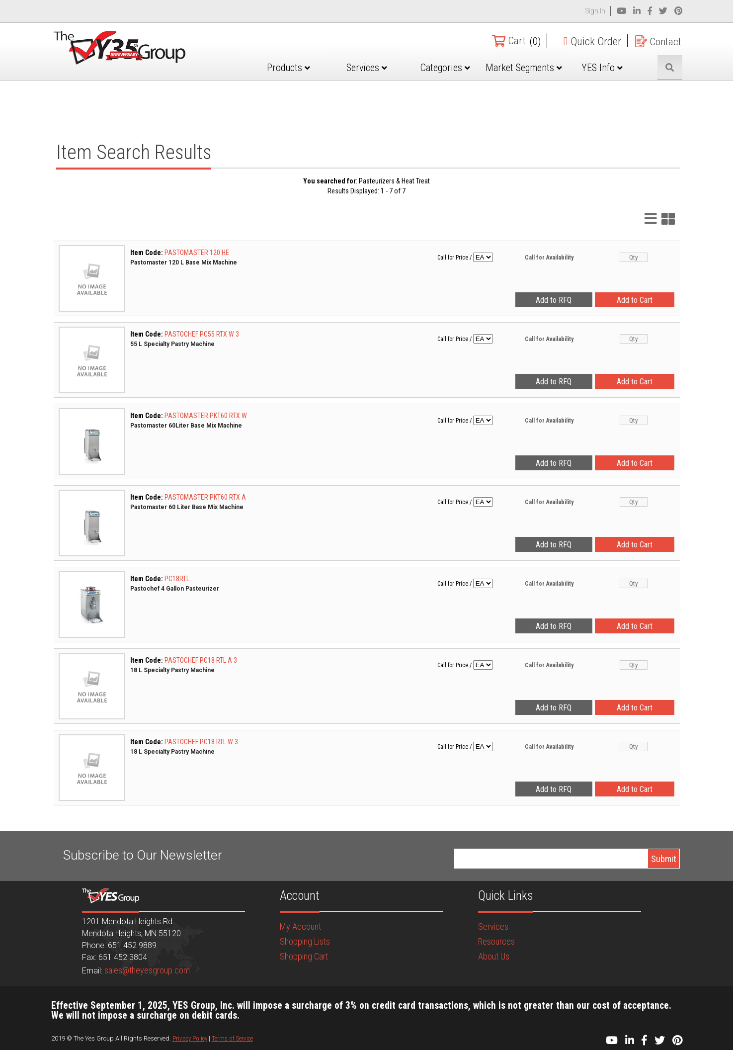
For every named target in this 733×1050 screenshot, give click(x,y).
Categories (452, 68)
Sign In (595, 10)
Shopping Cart (304, 956)
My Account (300, 926)
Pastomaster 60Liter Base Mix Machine (186, 425)
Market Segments (528, 75)
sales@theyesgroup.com (147, 970)
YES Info (604, 68)
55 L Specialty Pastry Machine (172, 344)
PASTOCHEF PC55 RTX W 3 (201, 334)
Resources (496, 941)
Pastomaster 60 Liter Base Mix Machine (187, 507)
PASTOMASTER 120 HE (196, 253)
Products (300, 68)
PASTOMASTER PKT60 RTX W (205, 416)
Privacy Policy (189, 1038)
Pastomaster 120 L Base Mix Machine (183, 262)
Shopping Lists (305, 941)
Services (376, 68)
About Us (493, 956)
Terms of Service (232, 1038)
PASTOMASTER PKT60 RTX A (205, 497)
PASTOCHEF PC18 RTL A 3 (200, 660)
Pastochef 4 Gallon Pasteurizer (174, 588)
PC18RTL (176, 579)
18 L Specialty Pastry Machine (172, 670)
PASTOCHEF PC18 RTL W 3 (201, 742)
